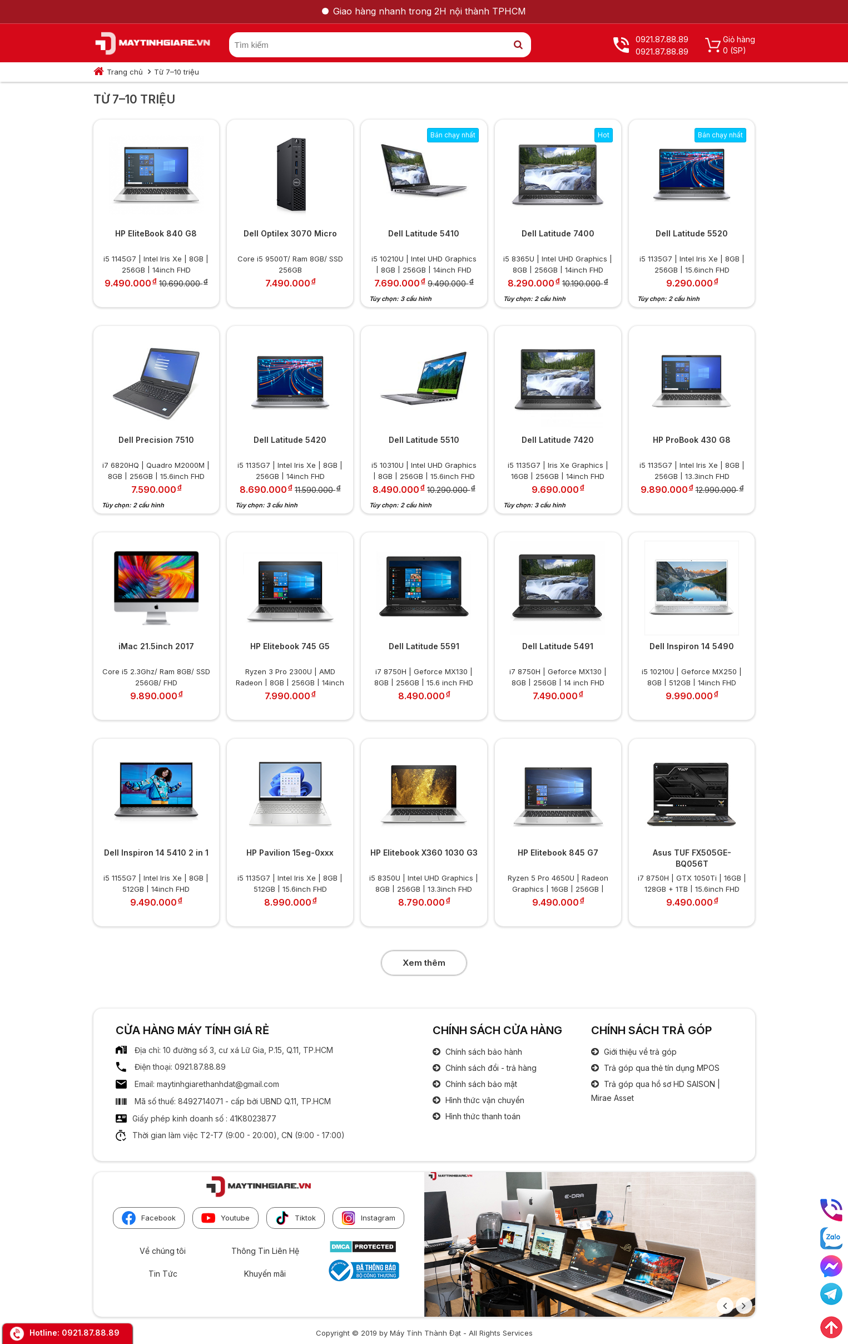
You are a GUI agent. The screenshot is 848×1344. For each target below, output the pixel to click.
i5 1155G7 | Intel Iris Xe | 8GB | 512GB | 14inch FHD (156, 882)
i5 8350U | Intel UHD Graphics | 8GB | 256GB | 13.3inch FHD (423, 882)
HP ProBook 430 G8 (692, 439)
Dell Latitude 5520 (692, 233)
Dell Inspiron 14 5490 (691, 646)
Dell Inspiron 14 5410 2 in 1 (156, 852)
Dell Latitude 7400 (558, 233)
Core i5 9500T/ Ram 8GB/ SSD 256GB (290, 263)
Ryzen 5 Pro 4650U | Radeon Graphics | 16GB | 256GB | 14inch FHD (558, 882)
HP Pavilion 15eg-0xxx (290, 852)
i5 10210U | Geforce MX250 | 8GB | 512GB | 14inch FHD (692, 676)
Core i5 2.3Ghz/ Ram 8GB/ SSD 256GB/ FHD (156, 676)
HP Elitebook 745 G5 (290, 646)
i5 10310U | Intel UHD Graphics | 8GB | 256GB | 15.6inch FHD (424, 470)
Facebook (149, 1218)
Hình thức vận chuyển (483, 1100)
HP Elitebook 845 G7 (558, 852)
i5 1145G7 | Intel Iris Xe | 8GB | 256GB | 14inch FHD (156, 263)
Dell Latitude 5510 (424, 439)
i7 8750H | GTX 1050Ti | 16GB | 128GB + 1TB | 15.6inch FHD (692, 882)
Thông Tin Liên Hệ (265, 1251)
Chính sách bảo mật (480, 1084)
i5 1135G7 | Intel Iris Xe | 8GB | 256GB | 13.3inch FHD (692, 470)
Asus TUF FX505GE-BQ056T (692, 858)
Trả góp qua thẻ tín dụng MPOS (661, 1068)
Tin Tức (162, 1273)
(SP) (738, 50)
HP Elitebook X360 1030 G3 (424, 852)
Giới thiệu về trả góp (639, 1051)
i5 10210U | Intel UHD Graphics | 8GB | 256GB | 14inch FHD (424, 263)
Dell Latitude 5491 (557, 646)
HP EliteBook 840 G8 (156, 233)
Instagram (368, 1218)
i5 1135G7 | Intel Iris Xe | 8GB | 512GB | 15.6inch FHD (290, 882)
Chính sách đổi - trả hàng (490, 1068)
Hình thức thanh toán (481, 1116)
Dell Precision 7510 (156, 439)
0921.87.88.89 (91, 1332)
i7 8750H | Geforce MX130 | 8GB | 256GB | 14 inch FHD (558, 676)
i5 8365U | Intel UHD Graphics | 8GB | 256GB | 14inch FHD (557, 263)
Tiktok (295, 1218)
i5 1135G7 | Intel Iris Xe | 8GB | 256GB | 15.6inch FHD (692, 263)
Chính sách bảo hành (482, 1051)
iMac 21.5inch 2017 (156, 646)
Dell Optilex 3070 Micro (290, 233)
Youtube (225, 1218)
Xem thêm (424, 962)
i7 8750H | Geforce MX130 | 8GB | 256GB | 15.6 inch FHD (423, 676)
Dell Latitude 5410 (423, 233)
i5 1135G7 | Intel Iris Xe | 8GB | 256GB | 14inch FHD (290, 470)
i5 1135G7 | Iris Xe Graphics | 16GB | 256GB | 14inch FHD (558, 470)
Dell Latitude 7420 (558, 439)
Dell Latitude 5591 (424, 646)
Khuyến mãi (265, 1273)
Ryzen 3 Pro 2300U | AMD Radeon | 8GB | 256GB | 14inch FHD (290, 676)
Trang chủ (125, 71)
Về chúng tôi (163, 1251)
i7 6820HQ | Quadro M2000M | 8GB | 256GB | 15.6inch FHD (156, 470)
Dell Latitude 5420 (290, 439)
